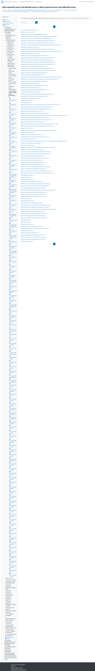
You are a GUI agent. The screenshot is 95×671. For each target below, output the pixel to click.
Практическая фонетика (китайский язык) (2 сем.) (32, 235)
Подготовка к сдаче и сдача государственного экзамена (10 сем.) (36, 38)
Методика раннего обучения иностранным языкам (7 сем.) (34, 113)
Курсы (9, 10)
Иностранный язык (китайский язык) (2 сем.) (31, 226)
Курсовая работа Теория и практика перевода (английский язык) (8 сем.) (38, 70)
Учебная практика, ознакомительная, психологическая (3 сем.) (35, 205)
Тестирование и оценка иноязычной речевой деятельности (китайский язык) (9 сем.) (41, 45)
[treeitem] (9, 339)
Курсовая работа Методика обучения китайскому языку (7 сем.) (36, 109)
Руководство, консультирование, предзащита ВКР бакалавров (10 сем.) (37, 42)
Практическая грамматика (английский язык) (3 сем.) (33, 217)
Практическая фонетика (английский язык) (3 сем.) (33, 215)
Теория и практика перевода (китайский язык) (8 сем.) (33, 66)
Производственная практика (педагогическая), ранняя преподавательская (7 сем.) (40, 104)
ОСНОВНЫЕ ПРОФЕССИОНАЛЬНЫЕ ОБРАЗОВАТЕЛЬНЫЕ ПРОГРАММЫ (28, 10)
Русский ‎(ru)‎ (39, 1)
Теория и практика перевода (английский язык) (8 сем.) (34, 72)
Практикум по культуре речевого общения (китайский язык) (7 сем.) (37, 106)
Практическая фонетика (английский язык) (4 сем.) (33, 194)
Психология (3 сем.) (25, 220)
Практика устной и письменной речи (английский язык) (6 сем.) (36, 153)
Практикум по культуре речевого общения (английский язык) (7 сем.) (37, 126)
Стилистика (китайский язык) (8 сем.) (29, 83)
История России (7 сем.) (26, 128)
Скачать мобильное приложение (18, 669)
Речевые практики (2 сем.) (27, 230)
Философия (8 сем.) (25, 102)
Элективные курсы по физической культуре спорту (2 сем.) (34, 228)
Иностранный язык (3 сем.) (27, 200)
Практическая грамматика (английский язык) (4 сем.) (33, 196)
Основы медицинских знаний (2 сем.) (29, 232)
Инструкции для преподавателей (26, 1)
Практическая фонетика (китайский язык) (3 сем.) (32, 211)
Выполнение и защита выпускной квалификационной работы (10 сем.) (37, 40)
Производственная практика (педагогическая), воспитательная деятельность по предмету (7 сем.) (44, 115)
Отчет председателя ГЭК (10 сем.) (29, 30)
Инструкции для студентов (11, 1)
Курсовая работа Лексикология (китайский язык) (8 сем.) (34, 85)
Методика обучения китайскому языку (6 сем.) (31, 134)
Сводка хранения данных (17, 668)
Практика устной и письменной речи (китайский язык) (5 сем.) (35, 166)
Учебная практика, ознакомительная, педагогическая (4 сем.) (35, 183)
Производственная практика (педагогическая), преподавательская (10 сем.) (38, 36)
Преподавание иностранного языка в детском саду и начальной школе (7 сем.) (39, 124)
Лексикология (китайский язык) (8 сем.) (30, 87)
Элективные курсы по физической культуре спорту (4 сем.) (34, 185)
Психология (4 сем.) (25, 198)
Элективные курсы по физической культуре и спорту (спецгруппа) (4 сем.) (38, 190)
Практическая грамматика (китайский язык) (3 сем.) (33, 213)
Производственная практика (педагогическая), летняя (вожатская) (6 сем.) (38, 130)
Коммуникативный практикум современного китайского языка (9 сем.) (37, 49)
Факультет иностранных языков (54, 10)
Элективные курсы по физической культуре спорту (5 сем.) (34, 158)
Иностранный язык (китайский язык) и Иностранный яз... (44, 11)
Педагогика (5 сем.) (25, 177)
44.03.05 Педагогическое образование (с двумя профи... (17, 11)
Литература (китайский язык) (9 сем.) (29, 47)
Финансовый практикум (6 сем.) (28, 138)
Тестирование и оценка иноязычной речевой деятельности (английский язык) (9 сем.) (41, 51)
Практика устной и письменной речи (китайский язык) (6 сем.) (35, 151)
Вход (92, 1)
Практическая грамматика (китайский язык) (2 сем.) (33, 237)
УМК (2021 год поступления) (69, 10)
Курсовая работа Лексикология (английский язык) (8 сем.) (34, 96)
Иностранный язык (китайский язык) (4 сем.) (31, 181)
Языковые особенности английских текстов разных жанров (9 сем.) (36, 60)
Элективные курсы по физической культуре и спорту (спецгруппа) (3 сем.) (38, 209)
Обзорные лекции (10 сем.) (27, 32)
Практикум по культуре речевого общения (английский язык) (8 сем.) (37, 94)
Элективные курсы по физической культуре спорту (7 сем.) (34, 117)
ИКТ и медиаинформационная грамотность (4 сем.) (33, 188)
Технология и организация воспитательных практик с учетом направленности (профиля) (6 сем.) (43, 141)
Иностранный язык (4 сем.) (27, 179)
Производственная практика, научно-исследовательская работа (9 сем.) (37, 62)
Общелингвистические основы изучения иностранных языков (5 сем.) (37, 173)
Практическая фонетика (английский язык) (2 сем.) (33, 239)
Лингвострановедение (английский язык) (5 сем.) (32, 162)
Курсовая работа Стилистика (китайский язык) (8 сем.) (33, 81)
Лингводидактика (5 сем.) (27, 175)
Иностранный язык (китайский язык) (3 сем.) (31, 203)
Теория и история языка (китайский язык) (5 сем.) (32, 164)
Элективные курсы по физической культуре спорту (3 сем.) (34, 207)
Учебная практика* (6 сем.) (27, 132)
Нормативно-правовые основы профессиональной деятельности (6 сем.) (38, 147)
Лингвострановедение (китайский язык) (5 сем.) (32, 156)
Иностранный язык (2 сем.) (27, 224)
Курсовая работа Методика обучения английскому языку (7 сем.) (36, 119)
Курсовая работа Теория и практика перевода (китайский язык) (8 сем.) (37, 64)
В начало (4, 10)
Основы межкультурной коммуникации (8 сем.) (32, 74)
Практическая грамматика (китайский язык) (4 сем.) (33, 192)
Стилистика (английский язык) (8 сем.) (30, 91)
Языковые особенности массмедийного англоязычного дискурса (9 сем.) (38, 57)
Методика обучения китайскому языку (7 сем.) (31, 111)
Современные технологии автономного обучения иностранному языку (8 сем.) (39, 79)
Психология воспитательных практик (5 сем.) (31, 160)
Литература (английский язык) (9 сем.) (30, 53)
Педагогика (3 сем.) (25, 222)
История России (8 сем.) (26, 100)
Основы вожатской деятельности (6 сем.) (30, 143)
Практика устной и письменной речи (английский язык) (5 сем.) (36, 171)
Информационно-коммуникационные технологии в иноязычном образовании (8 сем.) (41, 77)
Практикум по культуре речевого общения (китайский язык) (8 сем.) (37, 68)
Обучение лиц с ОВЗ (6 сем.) (27, 145)
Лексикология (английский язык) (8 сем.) (30, 98)
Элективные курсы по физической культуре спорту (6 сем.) (34, 136)
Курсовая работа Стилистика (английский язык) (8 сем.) (34, 89)
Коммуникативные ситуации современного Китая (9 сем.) (34, 55)
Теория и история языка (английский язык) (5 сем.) (33, 168)
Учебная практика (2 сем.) (27, 241)
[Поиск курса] (27, 22)
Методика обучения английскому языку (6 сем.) (32, 149)
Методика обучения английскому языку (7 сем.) (32, 121)
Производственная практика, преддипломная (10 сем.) (33, 34)
